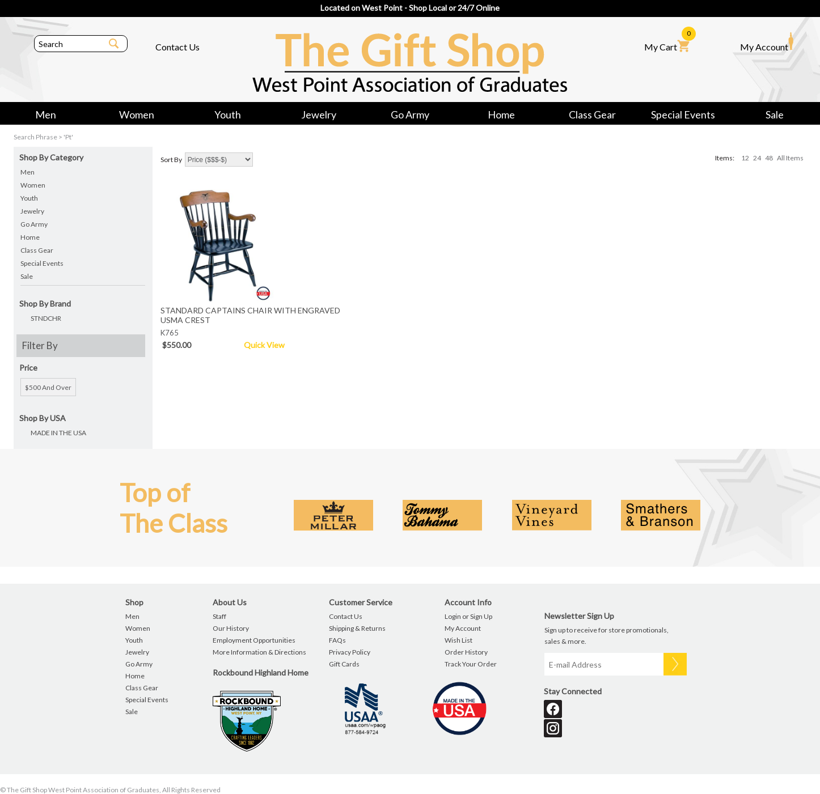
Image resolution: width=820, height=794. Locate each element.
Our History (231, 628)
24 (757, 158)
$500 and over (48, 387)
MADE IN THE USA (58, 432)
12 (745, 158)
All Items (790, 158)
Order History (466, 652)
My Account (766, 42)
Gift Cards (344, 664)
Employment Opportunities (254, 640)
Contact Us (177, 46)
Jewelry (318, 114)
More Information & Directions (259, 652)
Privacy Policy (349, 652)
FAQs (337, 640)
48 (769, 158)
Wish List (458, 640)
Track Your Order (471, 664)
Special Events (683, 114)
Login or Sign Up (468, 616)
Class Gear (592, 114)
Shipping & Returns (357, 628)
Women (136, 114)
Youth (227, 114)
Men (45, 114)
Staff (219, 616)
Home (501, 114)
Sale (775, 114)
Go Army (410, 114)
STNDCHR (46, 318)
